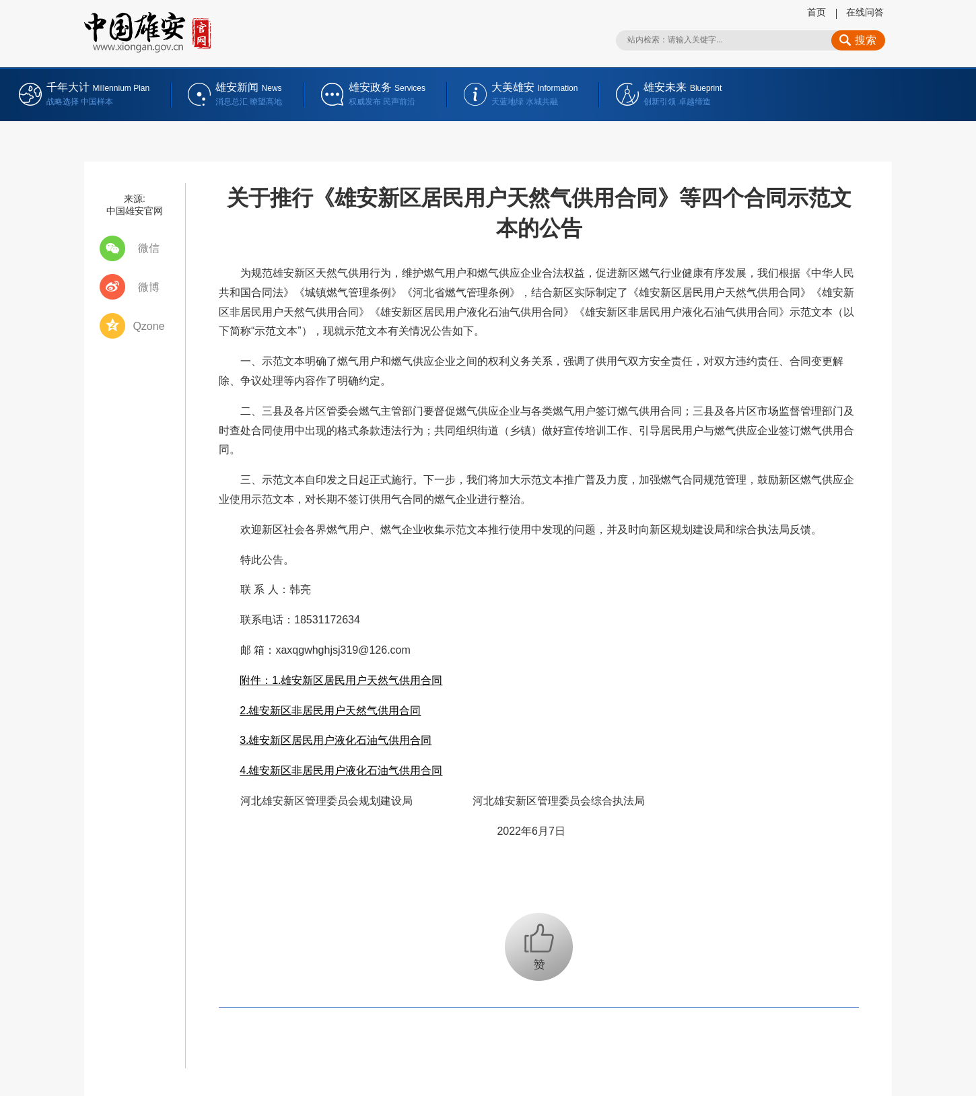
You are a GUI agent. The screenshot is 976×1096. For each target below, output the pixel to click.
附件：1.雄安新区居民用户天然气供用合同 (341, 680)
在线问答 (865, 12)
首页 (816, 12)
